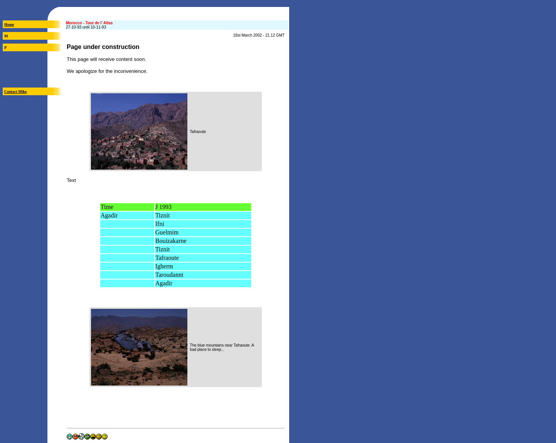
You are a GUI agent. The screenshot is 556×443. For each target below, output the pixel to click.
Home (9, 24)
